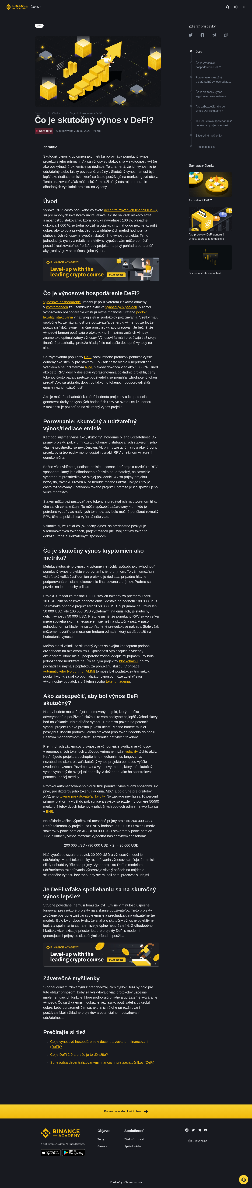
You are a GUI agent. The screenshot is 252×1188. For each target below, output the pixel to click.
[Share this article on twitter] (191, 35)
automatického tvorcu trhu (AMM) (69, 671)
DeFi (87, 357)
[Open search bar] (226, 7)
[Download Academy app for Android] (73, 1153)
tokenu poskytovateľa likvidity (82, 796)
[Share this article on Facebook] (202, 35)
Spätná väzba (132, 1146)
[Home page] (17, 7)
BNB (49, 811)
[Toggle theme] (244, 7)
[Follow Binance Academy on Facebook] (187, 1130)
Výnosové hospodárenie (62, 302)
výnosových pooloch (121, 307)
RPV (88, 367)
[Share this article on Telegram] (214, 35)
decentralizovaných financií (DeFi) (130, 210)
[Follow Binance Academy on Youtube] (206, 1130)
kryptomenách (57, 307)
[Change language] (236, 7)
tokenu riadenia (118, 681)
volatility (131, 751)
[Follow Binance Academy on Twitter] (193, 1130)
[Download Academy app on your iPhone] (51, 1153)
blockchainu (128, 661)
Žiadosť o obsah (134, 1139)
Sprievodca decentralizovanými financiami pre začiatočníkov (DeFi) (102, 1062)
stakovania (64, 317)
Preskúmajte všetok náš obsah (126, 1111)
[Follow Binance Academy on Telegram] (199, 1130)
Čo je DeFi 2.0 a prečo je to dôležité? (79, 1055)
